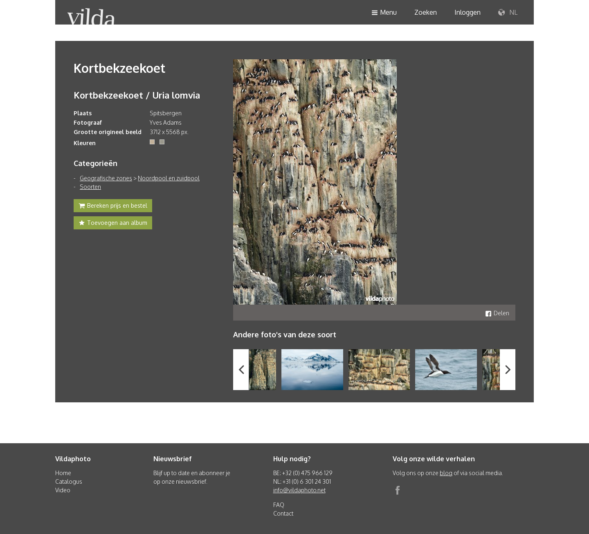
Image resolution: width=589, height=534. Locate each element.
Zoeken (425, 12)
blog (446, 472)
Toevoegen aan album (113, 223)
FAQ (278, 504)
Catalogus (68, 481)
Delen (497, 313)
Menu (384, 13)
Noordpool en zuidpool (169, 178)
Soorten (90, 186)
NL (507, 12)
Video (62, 490)
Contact (283, 513)
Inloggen (467, 12)
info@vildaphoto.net (299, 490)
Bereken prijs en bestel (113, 206)
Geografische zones (106, 178)
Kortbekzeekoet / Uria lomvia (137, 95)
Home (63, 472)
